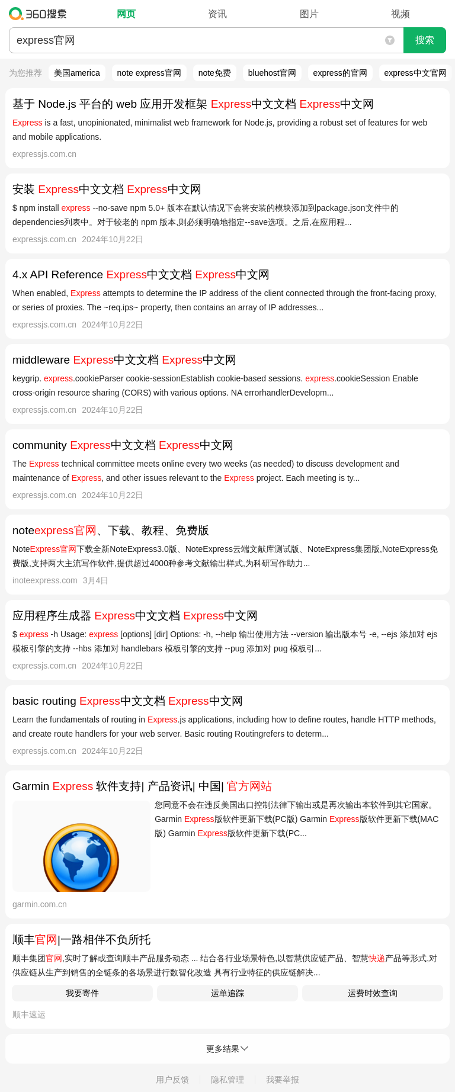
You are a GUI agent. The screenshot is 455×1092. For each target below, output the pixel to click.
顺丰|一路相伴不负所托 (81, 939)
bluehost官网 (272, 73)
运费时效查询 (373, 993)
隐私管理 (227, 1079)
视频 (400, 14)
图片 (309, 14)
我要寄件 (82, 993)
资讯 (217, 14)
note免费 (214, 73)
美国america (77, 73)
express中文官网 (415, 73)
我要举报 (282, 1079)
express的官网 (340, 73)
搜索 (424, 40)
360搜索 (40, 13)
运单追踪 (227, 993)
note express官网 (149, 73)
